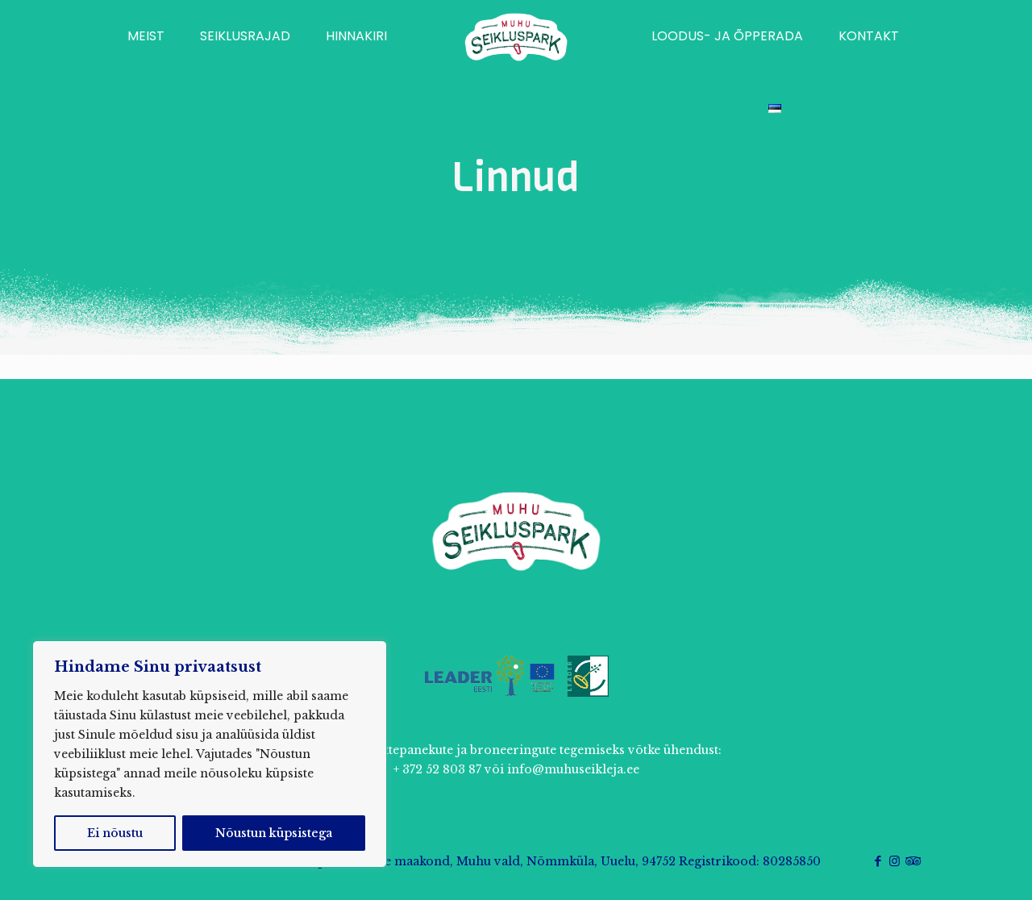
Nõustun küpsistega (273, 833)
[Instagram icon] (894, 861)
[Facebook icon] (878, 861)
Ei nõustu (115, 833)
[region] (209, 754)
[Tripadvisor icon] (911, 861)
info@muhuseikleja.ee (573, 769)
